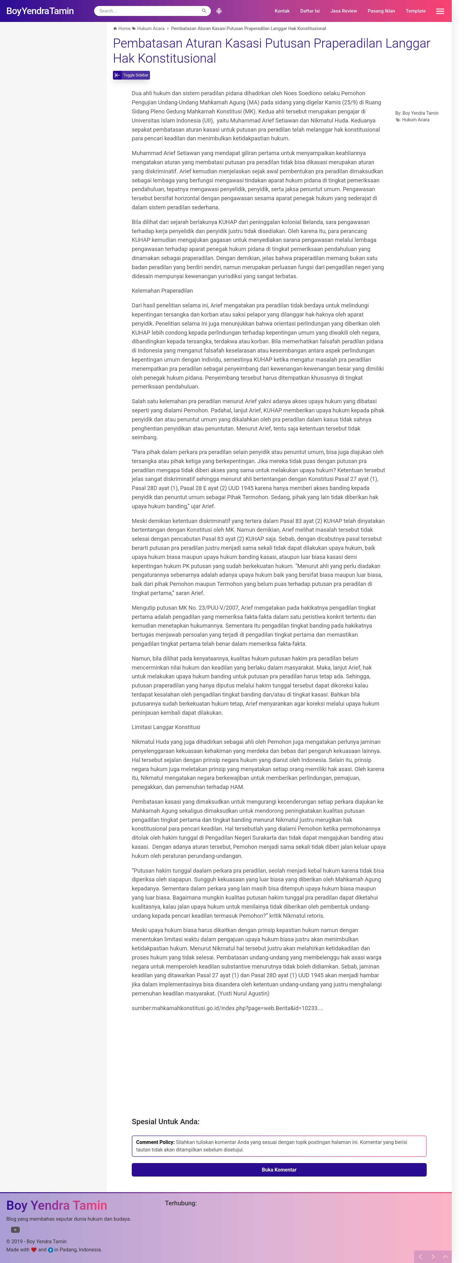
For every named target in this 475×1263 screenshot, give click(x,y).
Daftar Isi (310, 11)
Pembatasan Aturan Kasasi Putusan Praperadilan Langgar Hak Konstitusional (271, 51)
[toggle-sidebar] (131, 75)
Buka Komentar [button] (279, 1170)
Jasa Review (343, 11)
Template (416, 11)
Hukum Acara (416, 120)
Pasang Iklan (381, 11)
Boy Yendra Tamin (421, 113)
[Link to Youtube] (15, 1231)
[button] (438, 11)
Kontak (282, 11)
